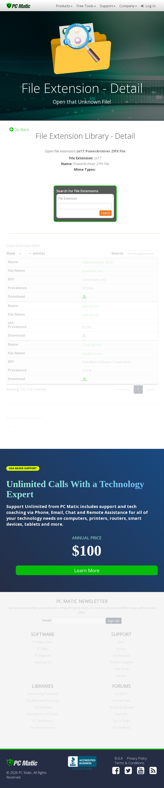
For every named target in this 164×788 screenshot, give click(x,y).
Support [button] (107, 6)
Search (105, 212)
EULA (119, 758)
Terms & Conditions (129, 763)
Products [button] (64, 6)
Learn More (86, 570)
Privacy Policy (137, 758)
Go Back (19, 128)
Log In (148, 6)
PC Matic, (26, 772)
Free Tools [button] (86, 6)
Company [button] (128, 6)
